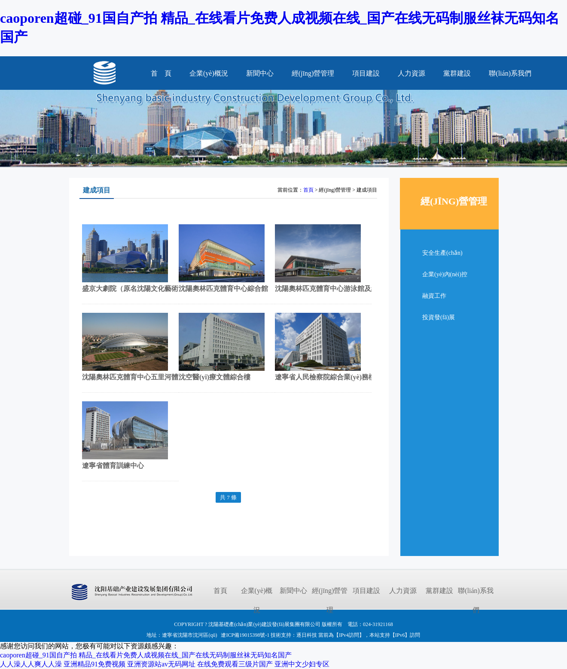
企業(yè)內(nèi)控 (444, 274)
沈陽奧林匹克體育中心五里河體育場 (137, 377)
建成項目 (96, 190)
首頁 (308, 190)
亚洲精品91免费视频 (94, 664)
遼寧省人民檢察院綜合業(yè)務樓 (325, 377)
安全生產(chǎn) (442, 253)
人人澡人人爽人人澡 (31, 664)
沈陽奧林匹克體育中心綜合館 (223, 288)
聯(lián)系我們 (510, 73)
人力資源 (411, 73)
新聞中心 (260, 73)
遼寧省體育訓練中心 (113, 465)
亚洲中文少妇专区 (301, 664)
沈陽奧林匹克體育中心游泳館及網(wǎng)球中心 (347, 288)
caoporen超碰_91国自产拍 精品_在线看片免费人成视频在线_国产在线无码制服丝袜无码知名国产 (146, 655)
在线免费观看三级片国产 (235, 664)
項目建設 (366, 73)
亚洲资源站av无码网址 (161, 664)
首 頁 (161, 73)
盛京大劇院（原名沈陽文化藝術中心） (140, 288)
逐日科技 (306, 635)
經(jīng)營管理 (313, 73)
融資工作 (434, 296)
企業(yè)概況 (208, 73)
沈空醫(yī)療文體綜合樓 (214, 377)
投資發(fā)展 (438, 317)
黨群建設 (457, 73)
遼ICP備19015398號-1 (245, 635)
